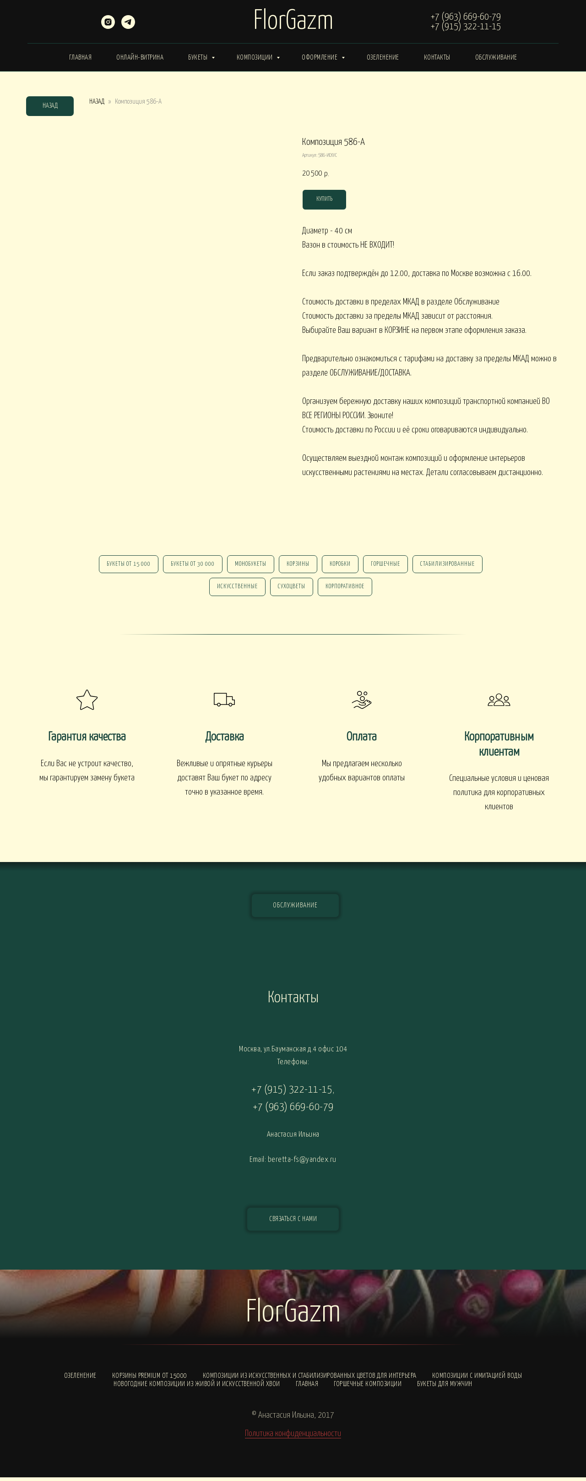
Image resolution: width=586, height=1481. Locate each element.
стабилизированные (453, 565)
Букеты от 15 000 (123, 565)
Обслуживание (496, 57)
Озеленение (383, 57)
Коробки (342, 565)
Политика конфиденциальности (293, 1437)
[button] (293, 1222)
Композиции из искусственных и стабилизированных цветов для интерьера (310, 1379)
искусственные (235, 589)
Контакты (437, 57)
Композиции (256, 57)
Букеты (198, 57)
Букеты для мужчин (444, 1387)
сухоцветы (291, 589)
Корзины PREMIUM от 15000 (149, 1379)
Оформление (320, 57)
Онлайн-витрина (139, 57)
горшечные (389, 565)
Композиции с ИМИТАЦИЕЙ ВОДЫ (477, 1379)
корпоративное (346, 589)
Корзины (298, 565)
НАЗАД (96, 101)
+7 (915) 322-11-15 (466, 26)
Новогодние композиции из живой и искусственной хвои (197, 1387)
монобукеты (249, 565)
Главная (80, 57)
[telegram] (128, 26)
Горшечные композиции (368, 1387)
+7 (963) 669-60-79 (466, 17)
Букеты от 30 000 (189, 565)
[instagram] (108, 26)
